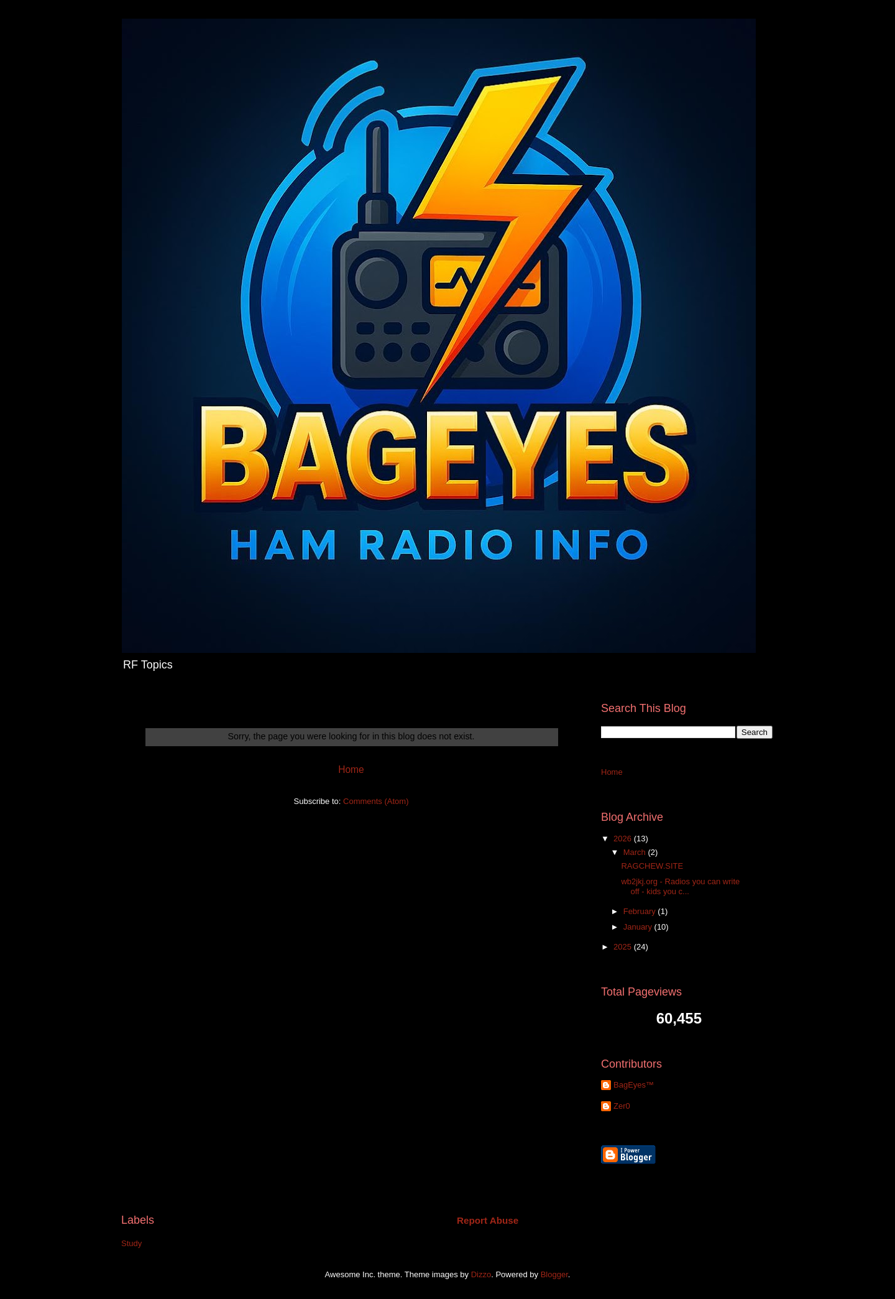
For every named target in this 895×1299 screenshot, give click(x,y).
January (638, 926)
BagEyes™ (633, 1084)
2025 (623, 946)
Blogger (554, 1274)
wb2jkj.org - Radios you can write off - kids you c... (680, 886)
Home (351, 769)
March (635, 852)
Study (131, 1243)
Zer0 (621, 1106)
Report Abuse (487, 1220)
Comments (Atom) (375, 801)
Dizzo (481, 1274)
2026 (623, 838)
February (640, 911)
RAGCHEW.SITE (652, 866)
